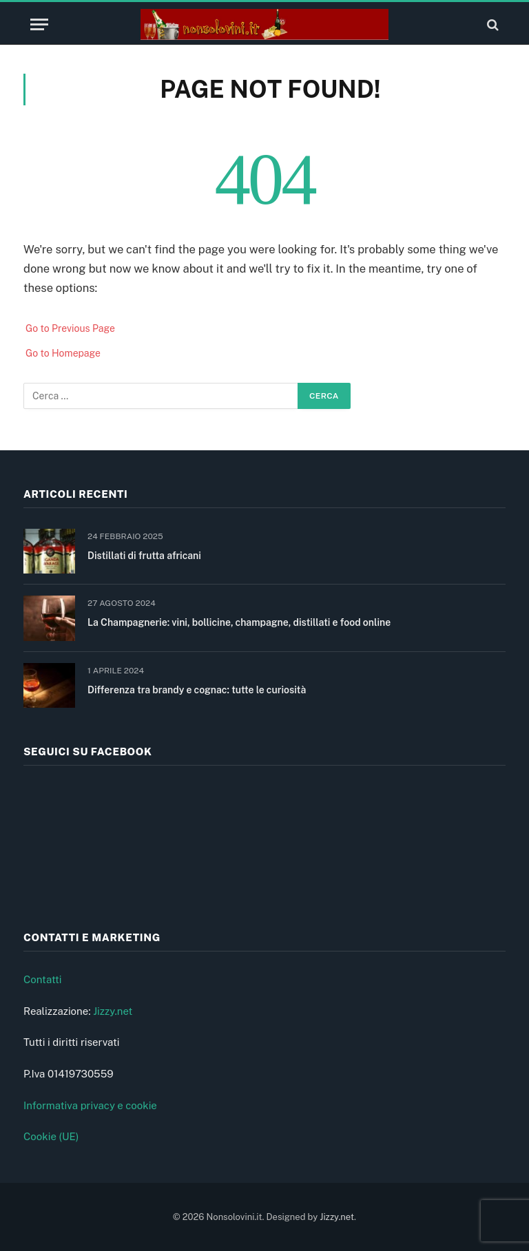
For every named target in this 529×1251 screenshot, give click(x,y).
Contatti (42, 979)
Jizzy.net (112, 1011)
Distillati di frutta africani (144, 555)
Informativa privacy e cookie (90, 1105)
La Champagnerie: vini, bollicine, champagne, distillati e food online (239, 622)
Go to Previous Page (70, 328)
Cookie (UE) (51, 1136)
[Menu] (39, 24)
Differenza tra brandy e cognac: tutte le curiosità (196, 689)
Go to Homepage (63, 353)
